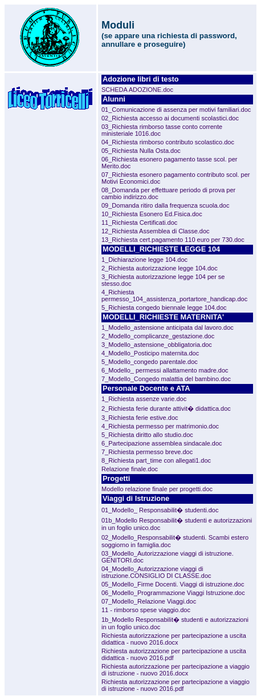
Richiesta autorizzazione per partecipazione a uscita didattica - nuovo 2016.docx (173, 639)
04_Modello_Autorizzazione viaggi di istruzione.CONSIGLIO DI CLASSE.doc (156, 572)
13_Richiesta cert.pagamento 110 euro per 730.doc (172, 239)
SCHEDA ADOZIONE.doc (137, 89)
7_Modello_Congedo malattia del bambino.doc (166, 378)
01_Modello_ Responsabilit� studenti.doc (159, 510)
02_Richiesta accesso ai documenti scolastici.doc (170, 118)
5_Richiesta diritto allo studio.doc (147, 434)
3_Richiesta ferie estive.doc (139, 417)
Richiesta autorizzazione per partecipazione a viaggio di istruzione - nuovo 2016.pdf (175, 685)
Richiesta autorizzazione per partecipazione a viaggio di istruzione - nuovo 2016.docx (175, 670)
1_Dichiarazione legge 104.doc (144, 259)
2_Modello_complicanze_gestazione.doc (157, 336)
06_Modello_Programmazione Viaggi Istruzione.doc (173, 592)
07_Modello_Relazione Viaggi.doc (148, 601)
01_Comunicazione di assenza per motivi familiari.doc (176, 109)
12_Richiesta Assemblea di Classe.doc (155, 231)
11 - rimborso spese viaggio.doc (145, 609)
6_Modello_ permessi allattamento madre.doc (165, 370)
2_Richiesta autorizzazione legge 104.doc (159, 268)
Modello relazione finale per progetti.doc (157, 488)
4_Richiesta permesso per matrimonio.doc (160, 426)
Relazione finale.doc (129, 469)
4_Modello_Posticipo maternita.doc (150, 353)
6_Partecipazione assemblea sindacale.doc (161, 443)
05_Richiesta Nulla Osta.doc (141, 150)
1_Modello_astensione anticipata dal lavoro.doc (167, 327)
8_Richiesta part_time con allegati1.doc (156, 460)
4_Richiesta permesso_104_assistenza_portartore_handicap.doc (174, 295)
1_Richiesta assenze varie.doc (143, 398)
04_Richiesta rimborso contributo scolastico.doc (167, 142)
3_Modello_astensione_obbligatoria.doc (156, 344)
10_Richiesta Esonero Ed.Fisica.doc (151, 214)
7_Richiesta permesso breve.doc (147, 451)
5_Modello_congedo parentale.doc (149, 361)
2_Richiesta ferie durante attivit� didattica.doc (166, 408)
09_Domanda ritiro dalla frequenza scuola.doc (165, 205)
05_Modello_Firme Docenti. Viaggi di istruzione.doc (172, 584)
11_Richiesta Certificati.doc (139, 222)
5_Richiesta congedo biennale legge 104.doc (164, 307)
